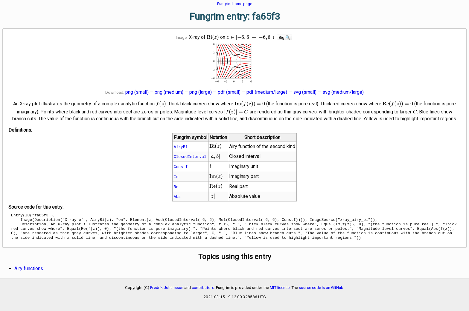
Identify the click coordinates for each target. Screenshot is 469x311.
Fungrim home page (234, 3)
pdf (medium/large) (266, 92)
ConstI (181, 166)
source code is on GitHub (321, 292)
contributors (203, 292)
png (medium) (169, 92)
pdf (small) (229, 92)
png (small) (137, 92)
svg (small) (304, 92)
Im (176, 176)
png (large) (200, 92)
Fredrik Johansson (166, 292)
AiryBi (181, 146)
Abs (177, 196)
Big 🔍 (284, 37)
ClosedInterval (190, 156)
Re (176, 186)
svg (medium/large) (343, 92)
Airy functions (28, 274)
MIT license (280, 292)
